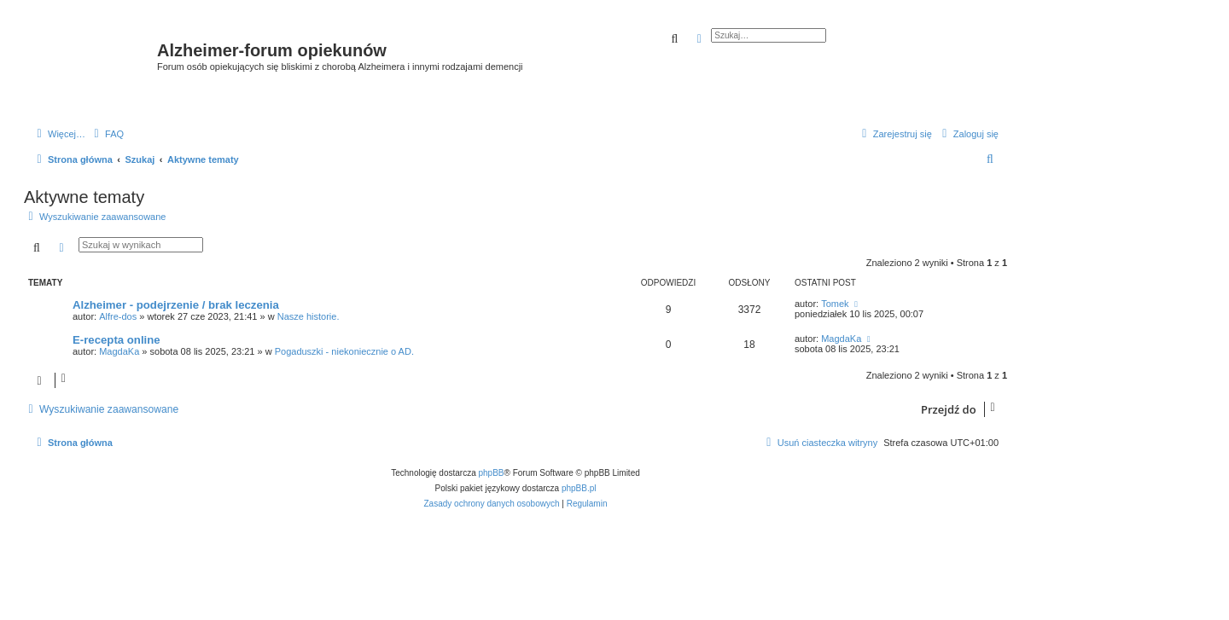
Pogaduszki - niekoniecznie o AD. (344, 351)
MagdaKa (119, 351)
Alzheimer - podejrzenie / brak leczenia (176, 304)
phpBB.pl (579, 488)
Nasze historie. (308, 316)
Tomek (834, 303)
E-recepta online (116, 339)
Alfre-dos (118, 316)
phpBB (491, 473)
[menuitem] (107, 134)
